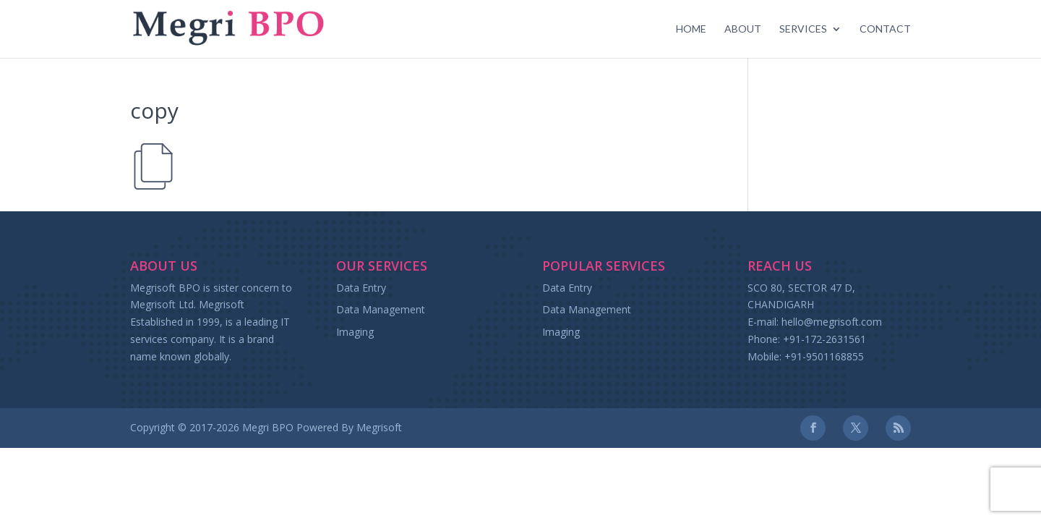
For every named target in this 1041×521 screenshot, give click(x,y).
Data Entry (361, 288)
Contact (885, 29)
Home (691, 29)
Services (803, 29)
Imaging (355, 332)
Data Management (380, 309)
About (742, 29)
